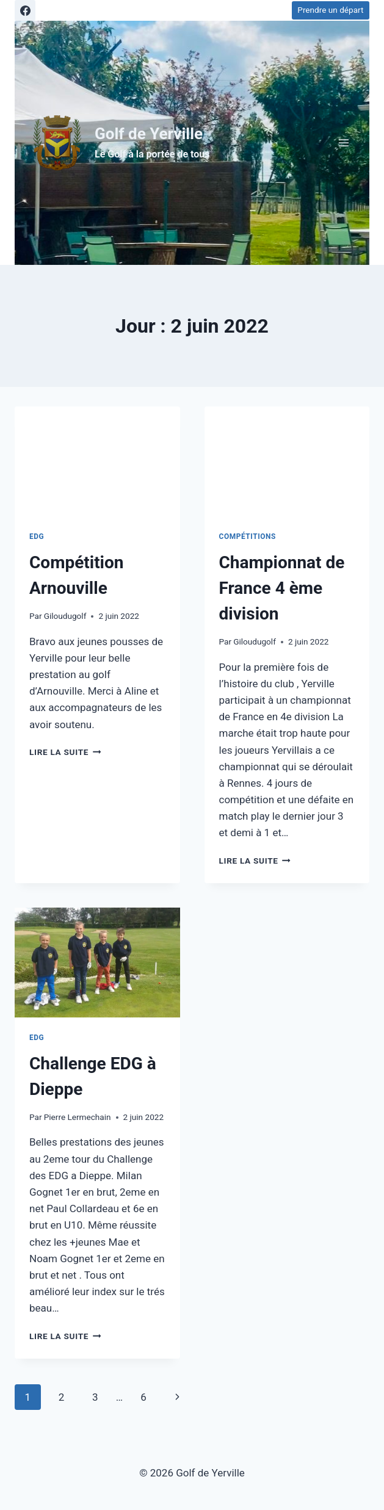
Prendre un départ (330, 10)
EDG (36, 536)
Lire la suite (65, 752)
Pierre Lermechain (77, 1117)
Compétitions (247, 536)
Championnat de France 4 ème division (282, 588)
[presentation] (97, 461)
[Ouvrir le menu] (343, 142)
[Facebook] (25, 10)
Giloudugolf (65, 616)
